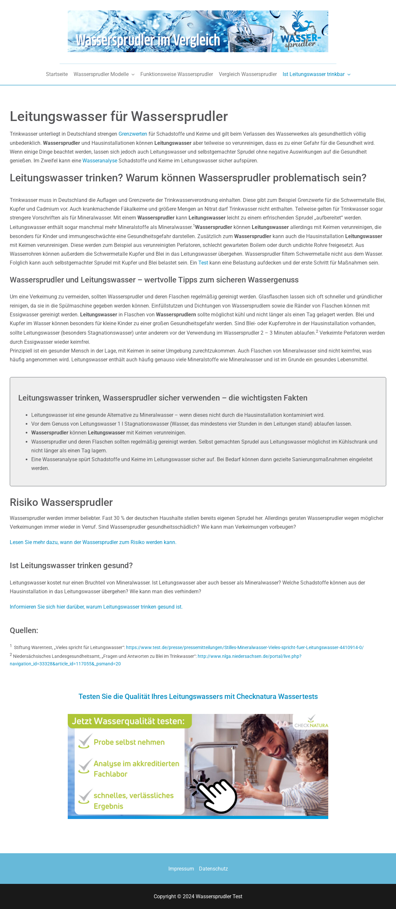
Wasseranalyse (100, 161)
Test (203, 263)
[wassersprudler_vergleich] (198, 13)
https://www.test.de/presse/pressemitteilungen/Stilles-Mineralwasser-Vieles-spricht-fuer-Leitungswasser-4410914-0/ (245, 647)
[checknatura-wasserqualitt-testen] (198, 716)
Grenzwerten (133, 134)
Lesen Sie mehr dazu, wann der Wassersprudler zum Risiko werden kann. (93, 542)
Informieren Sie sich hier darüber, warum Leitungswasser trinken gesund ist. (96, 607)
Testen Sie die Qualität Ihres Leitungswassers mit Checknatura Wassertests (198, 696)
